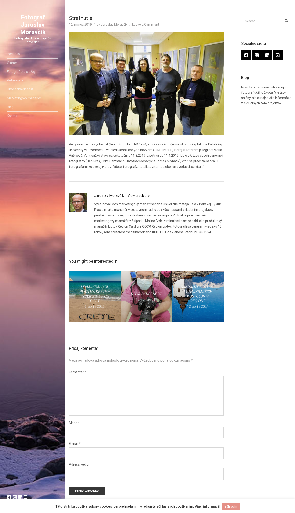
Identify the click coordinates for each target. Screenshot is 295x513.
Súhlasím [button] (231, 506)
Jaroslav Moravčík (114, 24)
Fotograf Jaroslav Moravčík (33, 26)
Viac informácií (207, 506)
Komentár (77, 372)
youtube (25, 497)
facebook (9, 497)
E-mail (75, 444)
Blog (10, 108)
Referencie (15, 82)
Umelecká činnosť (20, 90)
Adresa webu (79, 464)
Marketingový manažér (24, 99)
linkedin (20, 497)
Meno (74, 423)
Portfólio (13, 55)
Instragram (14, 497)
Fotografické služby (21, 73)
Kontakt (12, 117)
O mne (12, 64)
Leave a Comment (145, 24)
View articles (137, 196)
